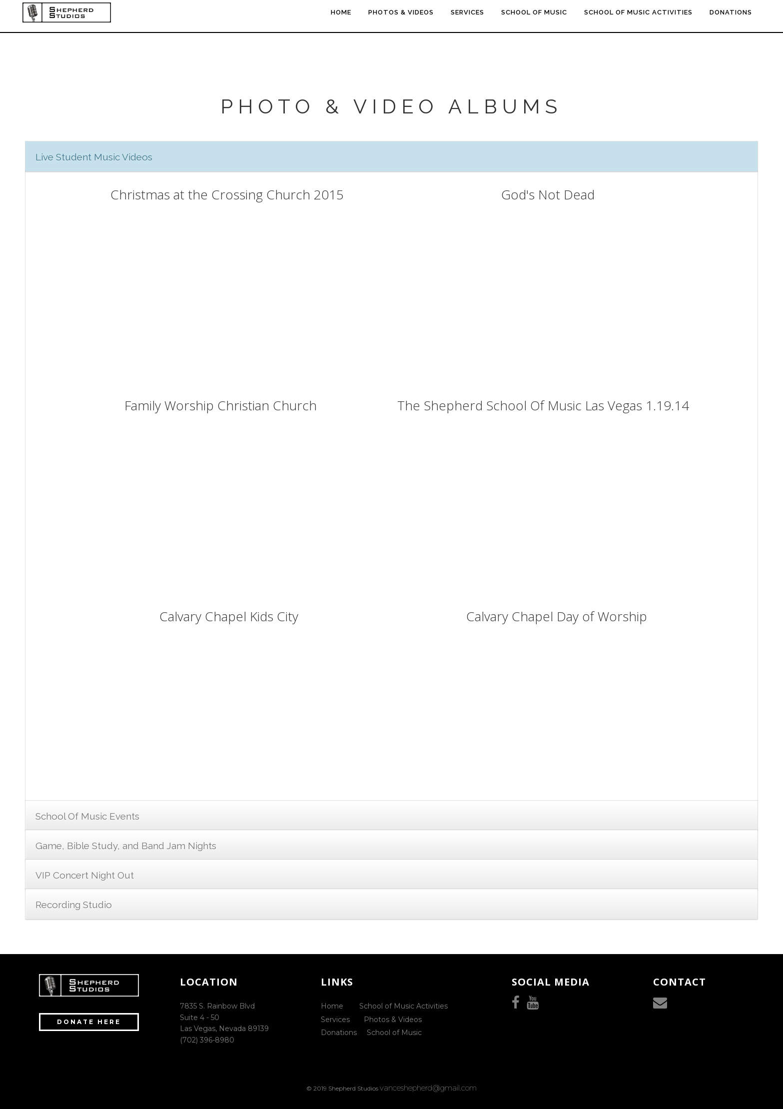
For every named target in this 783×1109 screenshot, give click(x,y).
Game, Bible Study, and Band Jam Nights (125, 845)
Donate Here (89, 1022)
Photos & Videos (393, 1019)
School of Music (394, 1032)
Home (332, 1006)
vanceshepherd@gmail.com (428, 1088)
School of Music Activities (403, 1006)
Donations (339, 1032)
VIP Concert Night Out (84, 875)
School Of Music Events (87, 816)
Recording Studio (73, 904)
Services (335, 1019)
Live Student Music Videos (93, 156)
